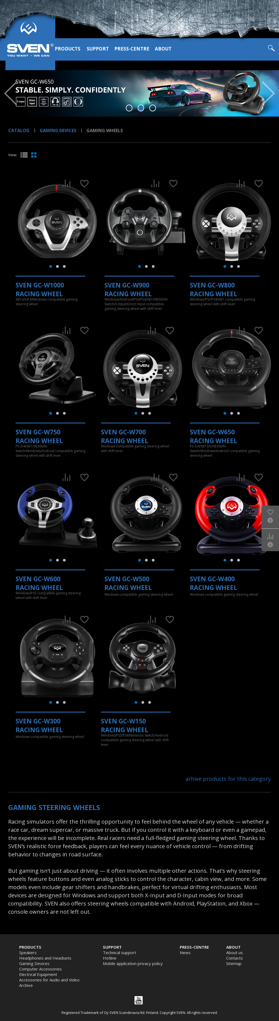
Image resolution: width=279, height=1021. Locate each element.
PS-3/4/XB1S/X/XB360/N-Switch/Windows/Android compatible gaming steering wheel (225, 451)
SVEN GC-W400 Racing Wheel (213, 583)
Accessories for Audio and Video (49, 980)
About (163, 49)
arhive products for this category (228, 778)
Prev (10, 93)
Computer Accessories (40, 969)
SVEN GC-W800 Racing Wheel (213, 289)
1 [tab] (129, 108)
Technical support (119, 952)
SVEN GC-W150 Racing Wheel (124, 725)
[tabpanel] (139, 93)
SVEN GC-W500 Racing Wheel (128, 583)
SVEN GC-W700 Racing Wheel (124, 436)
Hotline (110, 958)
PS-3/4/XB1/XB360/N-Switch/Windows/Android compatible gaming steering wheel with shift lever (50, 451)
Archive (26, 985)
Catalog (19, 130)
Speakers (28, 952)
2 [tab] (141, 108)
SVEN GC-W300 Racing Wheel (39, 725)
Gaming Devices (58, 130)
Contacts (234, 958)
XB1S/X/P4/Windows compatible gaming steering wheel (46, 301)
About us (234, 952)
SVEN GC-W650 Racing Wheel (213, 436)
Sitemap (234, 963)
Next (268, 93)
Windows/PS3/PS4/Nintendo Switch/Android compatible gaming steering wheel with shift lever (135, 740)
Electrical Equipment (38, 974)
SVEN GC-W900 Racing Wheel (128, 289)
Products (67, 49)
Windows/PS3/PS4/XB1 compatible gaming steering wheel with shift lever (222, 301)
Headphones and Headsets (45, 958)
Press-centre (131, 49)
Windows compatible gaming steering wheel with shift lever (135, 448)
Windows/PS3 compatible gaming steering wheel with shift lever (48, 595)
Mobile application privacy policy (133, 963)
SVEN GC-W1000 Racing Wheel (40, 289)
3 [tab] (152, 108)
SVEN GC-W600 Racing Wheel (39, 583)
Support (98, 49)
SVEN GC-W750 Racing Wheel (39, 436)
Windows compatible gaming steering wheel (138, 594)
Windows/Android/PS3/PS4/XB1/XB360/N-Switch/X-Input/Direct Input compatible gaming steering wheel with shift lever (136, 304)
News (185, 952)
